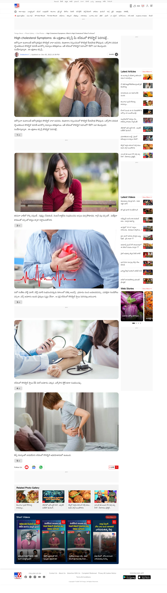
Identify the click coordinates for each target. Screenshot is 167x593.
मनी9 (104, 1)
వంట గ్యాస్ (30, 15)
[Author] (16, 54)
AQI (138, 5)
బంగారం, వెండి (93, 15)
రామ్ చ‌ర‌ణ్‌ (131, 15)
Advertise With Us (73, 573)
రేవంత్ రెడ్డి (152, 15)
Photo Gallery (29, 33)
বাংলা (82, 1)
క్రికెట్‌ (101, 15)
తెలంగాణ (53, 11)
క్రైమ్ (113, 11)
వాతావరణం (84, 15)
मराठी (70, 1)
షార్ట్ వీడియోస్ (87, 11)
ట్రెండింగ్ (102, 11)
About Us (62, 573)
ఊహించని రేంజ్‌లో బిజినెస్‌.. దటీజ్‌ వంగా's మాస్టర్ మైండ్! (28, 557)
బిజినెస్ (72, 11)
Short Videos (23, 517)
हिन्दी (61, 1)
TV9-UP (109, 1)
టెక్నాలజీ (69, 15)
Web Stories (127, 288)
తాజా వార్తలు (22, 11)
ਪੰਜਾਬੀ (87, 1)
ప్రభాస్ (106, 15)
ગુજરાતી (76, 1)
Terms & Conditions (83, 577)
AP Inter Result (40, 15)
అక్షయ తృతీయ (21, 15)
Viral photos (40, 33)
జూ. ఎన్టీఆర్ (113, 15)
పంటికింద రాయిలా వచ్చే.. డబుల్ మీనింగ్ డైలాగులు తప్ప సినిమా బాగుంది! (78, 557)
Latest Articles (128, 71)
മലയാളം (98, 1)
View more (110, 517)
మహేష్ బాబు (122, 15)
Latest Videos (128, 197)
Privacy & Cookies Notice (107, 573)
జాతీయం (95, 11)
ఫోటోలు (66, 11)
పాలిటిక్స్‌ (126, 11)
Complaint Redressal (89, 573)
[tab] (133, 323)
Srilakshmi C (25, 54)
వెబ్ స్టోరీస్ (79, 11)
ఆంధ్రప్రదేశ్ (45, 11)
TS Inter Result (52, 15)
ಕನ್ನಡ (66, 1)
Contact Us (53, 573)
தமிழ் (92, 1)
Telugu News (18, 33)
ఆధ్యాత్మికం (119, 11)
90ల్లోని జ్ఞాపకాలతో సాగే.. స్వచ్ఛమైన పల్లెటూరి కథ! (51, 557)
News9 (56, 1)
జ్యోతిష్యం (76, 15)
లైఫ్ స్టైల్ (60, 11)
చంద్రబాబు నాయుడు (141, 15)
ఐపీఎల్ (38, 11)
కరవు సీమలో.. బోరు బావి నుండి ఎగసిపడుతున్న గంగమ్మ (103, 557)
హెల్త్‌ (108, 11)
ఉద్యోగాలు (62, 15)
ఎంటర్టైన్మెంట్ (31, 11)
